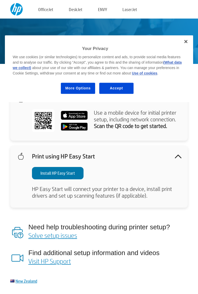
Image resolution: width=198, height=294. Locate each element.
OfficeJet (45, 9)
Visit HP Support (49, 261)
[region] (99, 68)
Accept (116, 88)
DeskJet (75, 9)
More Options (78, 88)
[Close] (186, 41)
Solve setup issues (52, 235)
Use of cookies (144, 73)
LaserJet (129, 9)
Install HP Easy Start (57, 173)
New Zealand (26, 281)
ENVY (102, 9)
